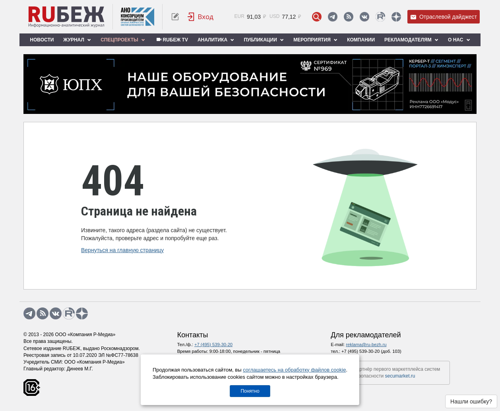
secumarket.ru (400, 376)
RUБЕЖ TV (171, 40)
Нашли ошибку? (471, 401)
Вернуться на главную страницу (122, 250)
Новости (42, 40)
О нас (459, 40)
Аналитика (216, 40)
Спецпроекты (123, 40)
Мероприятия (315, 40)
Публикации (264, 40)
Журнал (77, 40)
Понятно (249, 391)
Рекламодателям (411, 40)
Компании (361, 40)
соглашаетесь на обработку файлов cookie (294, 370)
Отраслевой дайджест (443, 17)
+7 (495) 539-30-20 (213, 344)
